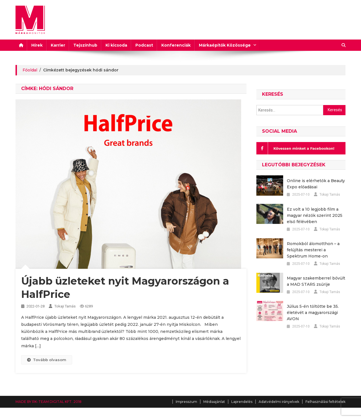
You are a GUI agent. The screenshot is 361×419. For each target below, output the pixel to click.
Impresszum (186, 402)
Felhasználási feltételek (325, 402)
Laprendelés (241, 402)
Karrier (58, 45)
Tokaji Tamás (65, 306)
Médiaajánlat (214, 402)
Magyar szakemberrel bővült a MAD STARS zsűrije (316, 281)
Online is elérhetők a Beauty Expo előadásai (316, 183)
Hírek (37, 45)
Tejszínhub (85, 45)
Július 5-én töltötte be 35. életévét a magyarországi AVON (313, 312)
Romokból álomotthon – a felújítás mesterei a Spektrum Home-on (313, 250)
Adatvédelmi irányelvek (279, 402)
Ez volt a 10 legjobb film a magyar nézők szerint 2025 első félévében (314, 215)
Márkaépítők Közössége (225, 45)
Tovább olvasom (46, 359)
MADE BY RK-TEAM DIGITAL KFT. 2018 (49, 402)
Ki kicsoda (116, 45)
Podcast (144, 45)
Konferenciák (176, 45)
